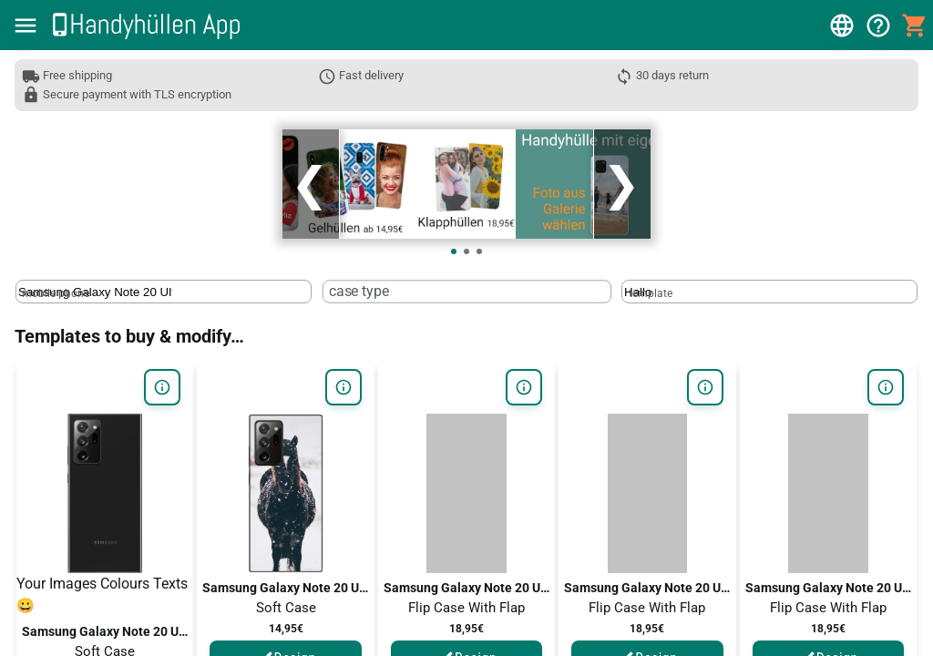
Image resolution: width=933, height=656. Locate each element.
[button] (25, 25)
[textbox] (164, 284)
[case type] (398, 284)
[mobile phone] (95, 284)
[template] (701, 284)
